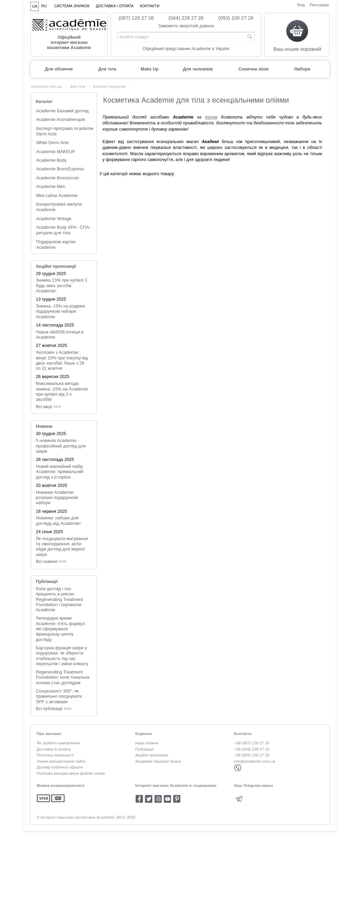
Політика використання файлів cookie (71, 773)
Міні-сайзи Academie (57, 195)
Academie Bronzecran (57, 178)
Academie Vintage (53, 218)
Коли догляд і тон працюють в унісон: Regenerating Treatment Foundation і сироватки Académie (59, 599)
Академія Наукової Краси (158, 761)
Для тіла (107, 69)
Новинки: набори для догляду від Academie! (58, 521)
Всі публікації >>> (54, 708)
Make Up (150, 69)
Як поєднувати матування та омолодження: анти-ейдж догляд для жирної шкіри (62, 546)
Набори (302, 69)
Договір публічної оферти (60, 767)
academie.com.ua (46, 86)
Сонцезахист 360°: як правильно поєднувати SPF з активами (59, 696)
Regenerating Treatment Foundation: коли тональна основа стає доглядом (63, 677)
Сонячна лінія (253, 69)
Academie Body (51, 160)
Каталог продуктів (109, 86)
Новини (44, 426)
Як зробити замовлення (58, 743)
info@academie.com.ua (254, 761)
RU (44, 6)
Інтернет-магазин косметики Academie (78, 817)
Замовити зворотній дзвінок (186, 25)
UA (34, 6)
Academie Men (50, 186)
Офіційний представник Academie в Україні (186, 48)
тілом (211, 117)
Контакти (149, 6)
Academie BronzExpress (60, 169)
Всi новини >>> (51, 561)
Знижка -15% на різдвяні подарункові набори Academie (60, 311)
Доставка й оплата (54, 749)
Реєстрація (318, 4)
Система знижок (72, 6)
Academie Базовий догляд (62, 111)
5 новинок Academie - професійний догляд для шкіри (61, 446)
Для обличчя (59, 69)
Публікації (47, 581)
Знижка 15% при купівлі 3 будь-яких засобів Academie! (61, 285)
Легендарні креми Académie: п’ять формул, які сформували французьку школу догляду (61, 629)
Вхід (301, 4)
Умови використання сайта (61, 761)
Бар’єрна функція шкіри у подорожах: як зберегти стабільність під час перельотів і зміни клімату (62, 656)
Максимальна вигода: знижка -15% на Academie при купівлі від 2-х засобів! (62, 391)
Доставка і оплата (115, 6)
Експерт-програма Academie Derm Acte (64, 131)
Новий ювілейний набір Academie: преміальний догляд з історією (59, 472)
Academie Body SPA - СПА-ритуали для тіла (63, 230)
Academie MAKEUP (55, 151)
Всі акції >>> (48, 406)
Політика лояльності (55, 755)
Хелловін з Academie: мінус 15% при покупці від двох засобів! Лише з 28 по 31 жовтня (62, 360)
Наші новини (147, 743)
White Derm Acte (52, 142)
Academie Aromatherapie (60, 119)
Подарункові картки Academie (55, 244)
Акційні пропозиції (56, 266)
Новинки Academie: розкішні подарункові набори (57, 498)
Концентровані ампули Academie (59, 207)
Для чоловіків (198, 69)
